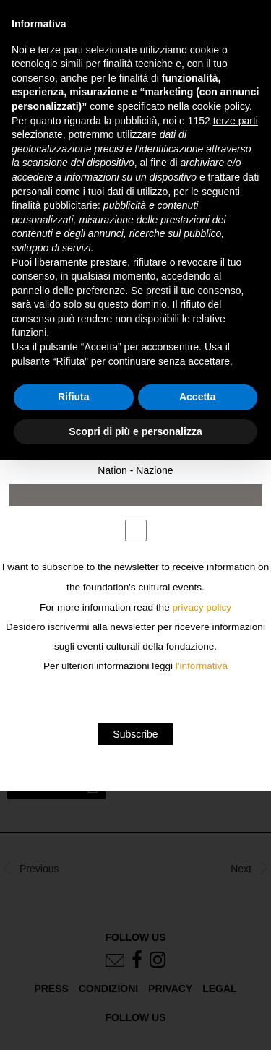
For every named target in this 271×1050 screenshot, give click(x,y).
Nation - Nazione (135, 470)
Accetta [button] (197, 397)
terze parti (235, 120)
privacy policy (202, 607)
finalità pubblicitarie (55, 205)
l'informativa (202, 665)
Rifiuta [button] (74, 397)
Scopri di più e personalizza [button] (135, 431)
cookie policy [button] (220, 106)
